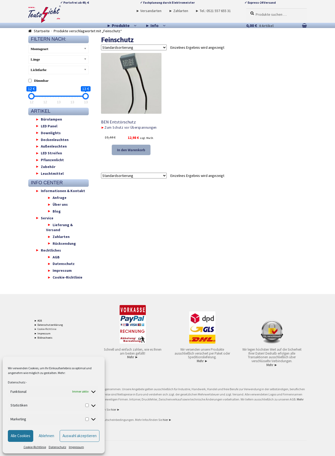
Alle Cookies (20, 435)
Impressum (76, 447)
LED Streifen (51, 153)
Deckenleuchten (55, 139)
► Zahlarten (178, 10)
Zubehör (48, 166)
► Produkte (118, 25)
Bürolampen (51, 119)
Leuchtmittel (52, 173)
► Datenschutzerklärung (48, 325)
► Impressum (42, 333)
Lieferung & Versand (59, 227)
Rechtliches (51, 250)
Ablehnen (46, 435)
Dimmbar (41, 81)
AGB (56, 256)
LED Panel (49, 125)
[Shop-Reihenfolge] (134, 47)
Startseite (42, 31)
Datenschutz (16, 382)
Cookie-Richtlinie (35, 447)
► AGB (38, 320)
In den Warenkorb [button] (131, 150)
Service (47, 217)
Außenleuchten (54, 146)
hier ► (115, 409)
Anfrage (59, 197)
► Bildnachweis (43, 337)
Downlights (51, 132)
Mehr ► (132, 357)
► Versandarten (149, 10)
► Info (152, 25)
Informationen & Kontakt (63, 190)
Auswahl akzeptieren (80, 435)
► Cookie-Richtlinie (45, 329)
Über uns (60, 204)
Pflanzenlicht (52, 160)
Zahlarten (61, 236)
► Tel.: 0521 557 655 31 (213, 10)
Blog (57, 211)
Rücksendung (64, 243)
